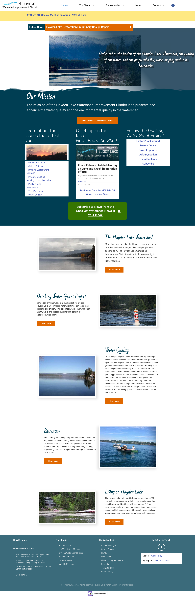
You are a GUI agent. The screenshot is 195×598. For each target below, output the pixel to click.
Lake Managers (65, 560)
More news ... (21, 575)
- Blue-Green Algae (36, 162)
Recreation (106, 564)
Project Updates (148, 150)
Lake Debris (106, 557)
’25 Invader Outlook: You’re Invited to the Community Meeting (33, 568)
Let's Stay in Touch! (161, 540)
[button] (131, 27)
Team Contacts (148, 159)
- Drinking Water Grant (38, 169)
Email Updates (162, 560)
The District (86, 5)
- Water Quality (34, 194)
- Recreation (33, 187)
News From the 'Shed (23, 548)
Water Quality (107, 572)
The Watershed (115, 5)
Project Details (148, 145)
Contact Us (158, 5)
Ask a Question (148, 154)
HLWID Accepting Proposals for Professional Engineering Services (30, 561)
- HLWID (31, 173)
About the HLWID (66, 545)
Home (64, 5)
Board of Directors (66, 557)
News (138, 5)
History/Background (148, 141)
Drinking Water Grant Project (71, 553)
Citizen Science (107, 549)
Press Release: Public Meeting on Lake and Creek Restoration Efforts (97, 169)
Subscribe (148, 163)
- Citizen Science (35, 166)
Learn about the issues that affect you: (42, 135)
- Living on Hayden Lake (39, 180)
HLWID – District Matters (69, 549)
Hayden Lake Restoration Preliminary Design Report (77, 27)
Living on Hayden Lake (112, 560)
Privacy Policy (156, 556)
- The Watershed (35, 191)
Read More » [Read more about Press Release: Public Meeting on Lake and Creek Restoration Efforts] (82, 181)
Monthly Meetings (66, 564)
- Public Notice (34, 184)
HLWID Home (20, 540)
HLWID (104, 553)
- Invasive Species (36, 176)
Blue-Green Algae (108, 545)
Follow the (145, 133)
